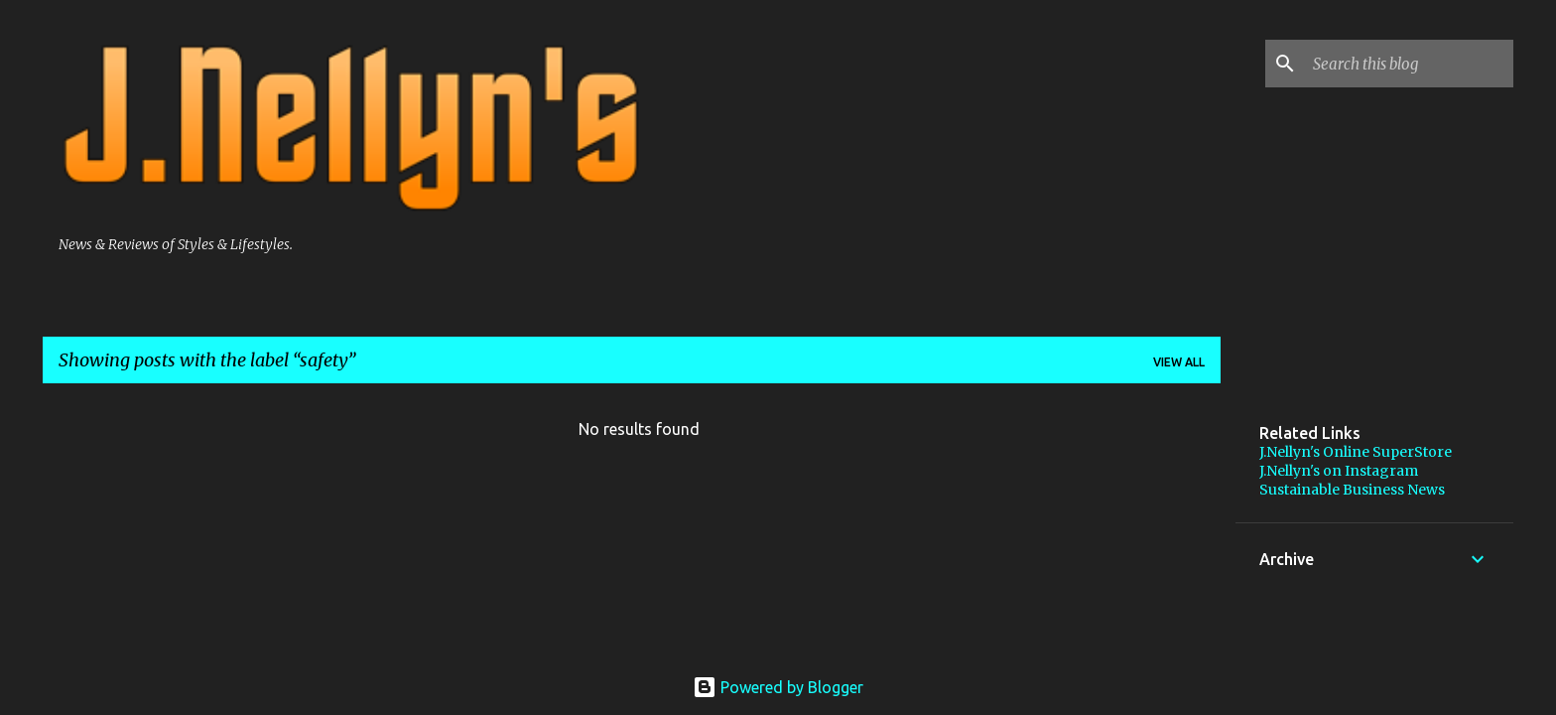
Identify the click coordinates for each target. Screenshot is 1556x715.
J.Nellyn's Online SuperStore (1355, 452)
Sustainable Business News (1352, 490)
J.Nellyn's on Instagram (1338, 471)
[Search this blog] (1409, 63)
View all (1179, 362)
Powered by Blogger (778, 687)
